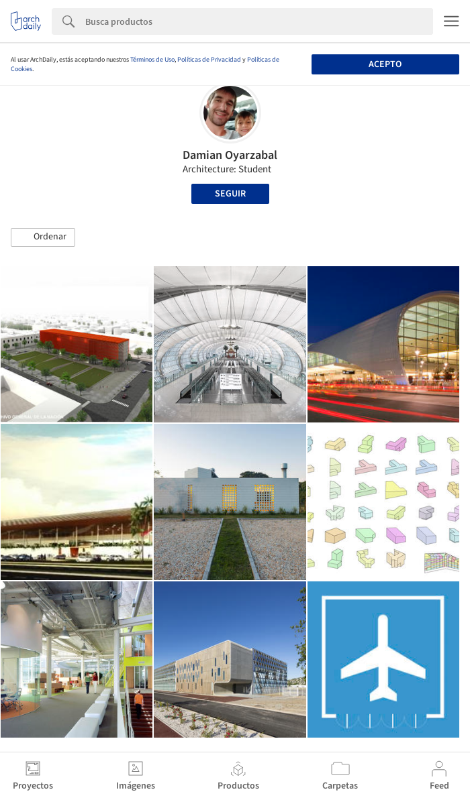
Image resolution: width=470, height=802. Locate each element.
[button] (43, 237)
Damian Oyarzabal (230, 155)
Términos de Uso (152, 59)
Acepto (385, 64)
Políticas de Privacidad (209, 59)
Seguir (230, 193)
